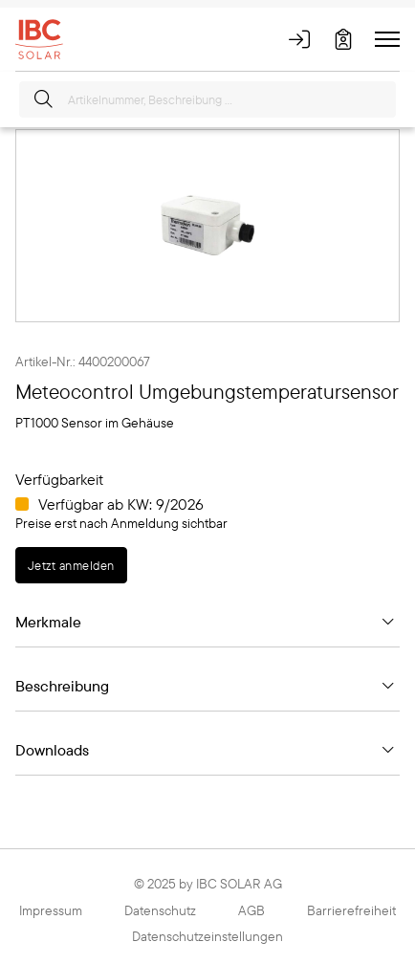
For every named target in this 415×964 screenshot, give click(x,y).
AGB (251, 910)
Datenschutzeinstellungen (207, 936)
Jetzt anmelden (71, 565)
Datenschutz (160, 910)
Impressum (50, 910)
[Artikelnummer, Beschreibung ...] (207, 99)
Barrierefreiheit (351, 910)
